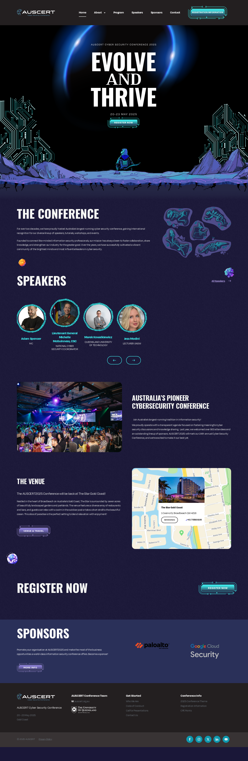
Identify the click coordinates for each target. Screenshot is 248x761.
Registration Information (207, 12)
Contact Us (132, 729)
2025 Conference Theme (194, 715)
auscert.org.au (82, 715)
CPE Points (186, 724)
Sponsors (156, 12)
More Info (30, 681)
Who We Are (132, 715)
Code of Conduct (135, 720)
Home (82, 12)
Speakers (137, 12)
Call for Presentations (137, 724)
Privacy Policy (45, 753)
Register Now (123, 122)
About (98, 12)
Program (118, 12)
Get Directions (169, 533)
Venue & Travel (33, 544)
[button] (69, 431)
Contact (175, 12)
